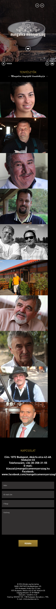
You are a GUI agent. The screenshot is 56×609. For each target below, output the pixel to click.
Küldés (28, 543)
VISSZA (9, 63)
